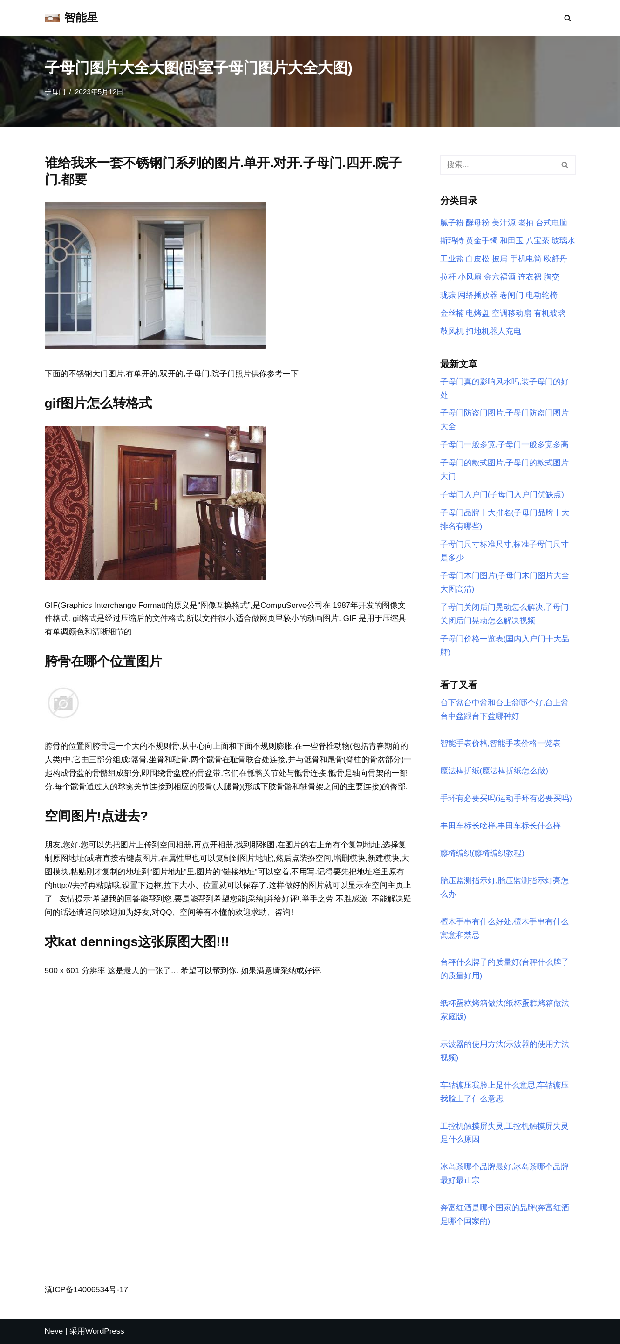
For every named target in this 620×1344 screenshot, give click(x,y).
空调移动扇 (511, 313)
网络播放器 (477, 295)
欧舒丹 (555, 258)
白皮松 (478, 258)
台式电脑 (551, 222)
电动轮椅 (542, 295)
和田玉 (512, 240)
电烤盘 (478, 313)
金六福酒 (500, 277)
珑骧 (448, 295)
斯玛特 (452, 240)
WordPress (104, 1331)
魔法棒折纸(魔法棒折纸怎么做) (494, 770)
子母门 (55, 92)
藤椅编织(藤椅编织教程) (482, 853)
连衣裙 (530, 277)
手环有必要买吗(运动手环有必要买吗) (506, 798)
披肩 (500, 258)
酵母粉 (478, 222)
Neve (54, 1331)
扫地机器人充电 (493, 331)
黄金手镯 (481, 240)
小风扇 (470, 277)
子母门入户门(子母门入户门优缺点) (502, 494)
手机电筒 (526, 258)
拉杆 (448, 277)
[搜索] (567, 17)
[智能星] (71, 17)
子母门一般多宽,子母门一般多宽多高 (504, 444)
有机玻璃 (549, 313)
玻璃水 (563, 240)
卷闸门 (512, 295)
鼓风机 (452, 331)
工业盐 (452, 258)
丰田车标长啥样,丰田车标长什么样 (500, 825)
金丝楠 (452, 313)
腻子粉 (452, 222)
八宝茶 (538, 240)
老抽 (526, 222)
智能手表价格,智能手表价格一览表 (500, 743)
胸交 (551, 277)
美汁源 (504, 222)
